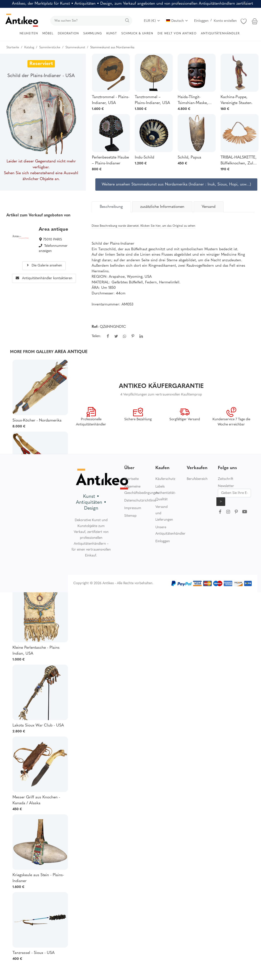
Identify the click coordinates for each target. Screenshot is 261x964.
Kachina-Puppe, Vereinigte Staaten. (236, 100)
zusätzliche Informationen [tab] (162, 207)
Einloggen (201, 21)
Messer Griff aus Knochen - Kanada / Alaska (36, 800)
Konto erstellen (225, 21)
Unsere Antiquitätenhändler (170, 531)
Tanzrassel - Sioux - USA (33, 953)
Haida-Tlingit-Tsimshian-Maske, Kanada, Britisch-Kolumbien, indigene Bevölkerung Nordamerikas (195, 100)
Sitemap (130, 516)
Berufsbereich (197, 479)
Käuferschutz (165, 479)
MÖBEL (47, 33)
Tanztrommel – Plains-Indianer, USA (152, 100)
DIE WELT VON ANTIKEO (177, 33)
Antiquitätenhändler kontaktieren (44, 278)
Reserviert (41, 63)
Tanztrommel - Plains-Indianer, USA (110, 100)
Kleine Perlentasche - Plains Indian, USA (36, 651)
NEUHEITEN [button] (29, 33)
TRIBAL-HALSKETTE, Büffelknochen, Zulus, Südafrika (239, 161)
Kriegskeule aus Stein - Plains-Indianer (38, 878)
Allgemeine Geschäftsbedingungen (141, 490)
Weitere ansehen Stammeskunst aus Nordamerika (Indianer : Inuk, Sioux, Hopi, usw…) (176, 184)
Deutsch (177, 21)
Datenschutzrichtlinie (140, 500)
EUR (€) (152, 21)
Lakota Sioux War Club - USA (38, 725)
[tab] (111, 206)
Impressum (132, 508)
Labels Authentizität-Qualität (165, 493)
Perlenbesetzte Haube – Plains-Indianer (110, 160)
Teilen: (96, 336)
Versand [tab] (208, 207)
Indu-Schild (144, 157)
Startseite (131, 479)
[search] (91, 21)
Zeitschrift (225, 479)
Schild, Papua (189, 157)
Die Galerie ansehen (44, 265)
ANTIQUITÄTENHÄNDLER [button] (220, 33)
